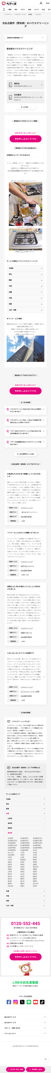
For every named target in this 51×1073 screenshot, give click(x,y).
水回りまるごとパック (27, 566)
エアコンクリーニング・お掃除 (30, 691)
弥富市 (10, 864)
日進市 (22, 867)
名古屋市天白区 (37, 843)
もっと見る (24, 107)
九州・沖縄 (12, 310)
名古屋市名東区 (25, 843)
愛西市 (22, 864)
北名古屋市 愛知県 (26, 516)
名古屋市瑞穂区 (37, 847)
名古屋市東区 (37, 845)
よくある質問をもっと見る (25, 454)
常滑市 (22, 862)
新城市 (10, 867)
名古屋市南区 (12, 843)
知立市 (22, 876)
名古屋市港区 (12, 847)
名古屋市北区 (24, 840)
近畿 (10, 292)
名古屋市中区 (24, 838)
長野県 (10, 823)
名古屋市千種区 (37, 840)
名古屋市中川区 (37, 838)
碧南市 (35, 876)
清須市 (35, 871)
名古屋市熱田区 (25, 847)
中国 (10, 298)
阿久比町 (10, 886)
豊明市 (35, 881)
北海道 (11, 268)
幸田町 (35, 862)
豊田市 (22, 883)
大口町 (35, 855)
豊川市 (22, 881)
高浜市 (35, 886)
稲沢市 (10, 878)
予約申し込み (37, 1069)
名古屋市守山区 (12, 845)
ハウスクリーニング (20, 14)
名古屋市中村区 (12, 840)
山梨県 (10, 818)
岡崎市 (35, 859)
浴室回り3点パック (26, 632)
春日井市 (35, 867)
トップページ (8, 14)
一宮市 (22, 852)
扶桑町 (35, 864)
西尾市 (35, 878)
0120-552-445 (16, 1069)
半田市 (22, 855)
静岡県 (10, 828)
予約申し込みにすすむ (26, 138)
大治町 (22, 857)
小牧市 (10, 859)
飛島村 (22, 886)
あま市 (35, 850)
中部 (10, 286)
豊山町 (10, 881)
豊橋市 (10, 883)
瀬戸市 (10, 874)
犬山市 (22, 874)
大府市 (10, 857)
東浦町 (10, 869)
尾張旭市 (23, 859)
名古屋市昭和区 (25, 845)
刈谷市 (35, 852)
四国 (10, 304)
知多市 (10, 876)
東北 (10, 274)
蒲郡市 (22, 878)
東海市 (22, 869)
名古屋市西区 (24, 850)
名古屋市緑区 (12, 850)
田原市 (35, 874)
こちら (22, 252)
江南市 (10, 871)
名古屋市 (10, 838)
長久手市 (35, 883)
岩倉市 (10, 862)
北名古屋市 (11, 855)
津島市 (22, 871)
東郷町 (35, 869)
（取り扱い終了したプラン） (29, 512)
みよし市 (10, 852)
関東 (10, 280)
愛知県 (30, 14)
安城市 (35, 857)
